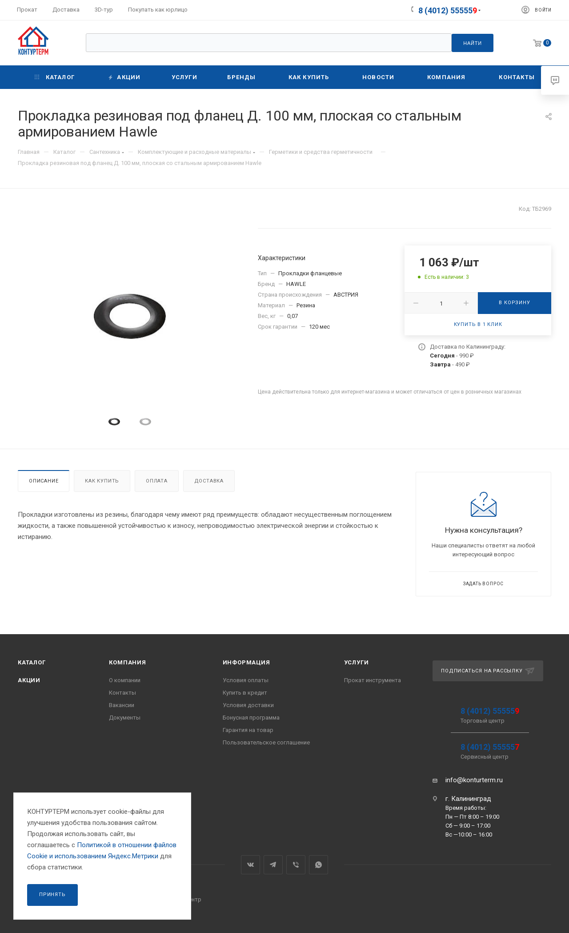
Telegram (273, 864)
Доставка (209, 481)
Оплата (157, 481)
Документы (124, 717)
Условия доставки (248, 705)
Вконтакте (250, 864)
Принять (52, 894)
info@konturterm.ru (474, 780)
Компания (127, 662)
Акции (29, 680)
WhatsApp (318, 864)
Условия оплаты (245, 680)
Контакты (122, 692)
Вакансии (121, 705)
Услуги (356, 662)
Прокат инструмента (372, 680)
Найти (472, 43)
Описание (43, 481)
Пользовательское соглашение (266, 742)
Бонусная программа (251, 717)
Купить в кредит (245, 692)
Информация (246, 662)
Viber (295, 864)
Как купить (102, 481)
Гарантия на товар (248, 730)
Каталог (32, 662)
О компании (124, 680)
